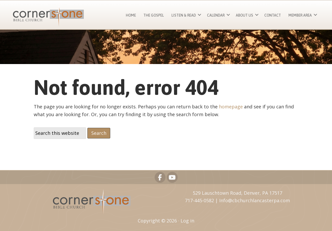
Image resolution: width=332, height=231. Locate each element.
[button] (199, 14)
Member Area (300, 15)
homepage (231, 106)
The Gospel (153, 15)
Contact (272, 15)
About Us (244, 15)
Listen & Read (183, 15)
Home (131, 15)
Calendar (216, 15)
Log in (187, 221)
